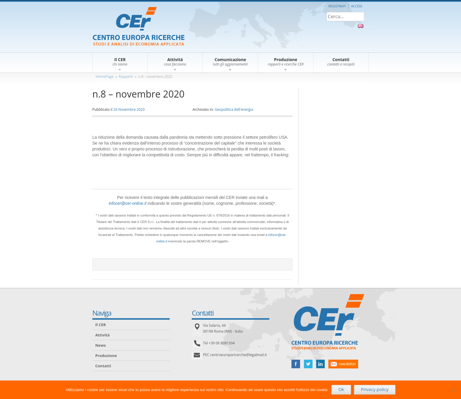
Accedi (356, 6)
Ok (341, 389)
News (100, 345)
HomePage (104, 76)
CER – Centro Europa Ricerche (138, 27)
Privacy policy (374, 389)
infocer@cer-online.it (127, 203)
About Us (361, 26)
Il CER (100, 324)
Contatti (103, 365)
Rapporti (126, 76)
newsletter (343, 364)
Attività (102, 335)
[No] (454, 390)
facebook (295, 364)
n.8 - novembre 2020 (155, 76)
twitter (308, 364)
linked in (320, 364)
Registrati (337, 6)
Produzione (106, 355)
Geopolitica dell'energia (234, 109)
